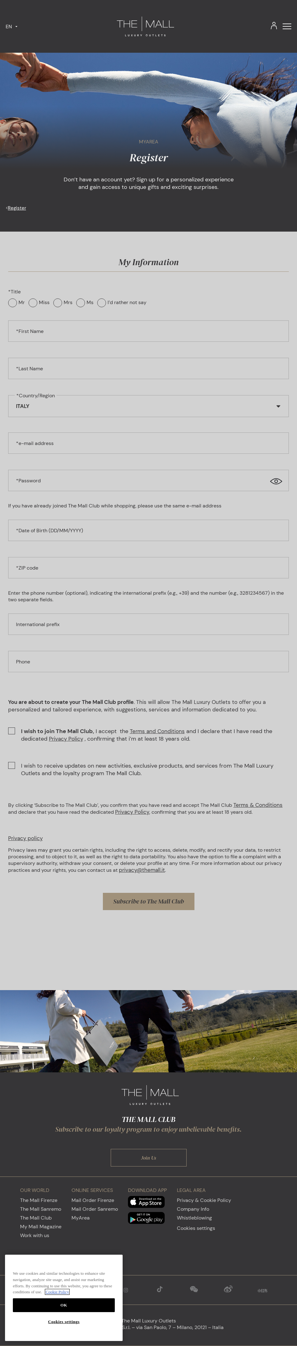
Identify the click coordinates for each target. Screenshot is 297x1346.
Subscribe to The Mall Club (148, 901)
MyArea (81, 1218)
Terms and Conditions (157, 731)
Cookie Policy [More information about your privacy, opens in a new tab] (57, 1292)
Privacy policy (25, 838)
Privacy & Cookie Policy (204, 1200)
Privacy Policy (66, 738)
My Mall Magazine (40, 1226)
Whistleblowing (194, 1218)
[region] (64, 1298)
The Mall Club (36, 1218)
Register (17, 208)
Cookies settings (196, 1228)
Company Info (193, 1209)
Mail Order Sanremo (95, 1209)
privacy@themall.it (142, 869)
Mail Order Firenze (93, 1200)
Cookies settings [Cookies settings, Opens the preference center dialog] (63, 1321)
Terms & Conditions (258, 805)
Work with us (34, 1235)
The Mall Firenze (38, 1200)
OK (64, 1305)
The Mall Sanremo (40, 1209)
